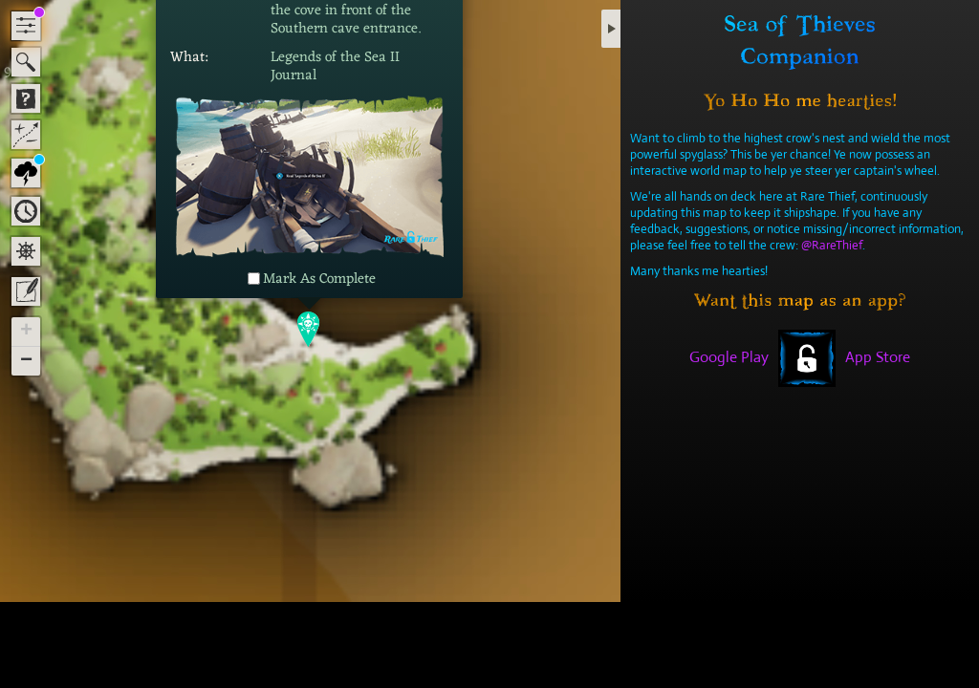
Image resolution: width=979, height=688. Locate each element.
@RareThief (831, 245)
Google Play (729, 357)
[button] (309, 328)
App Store (877, 357)
